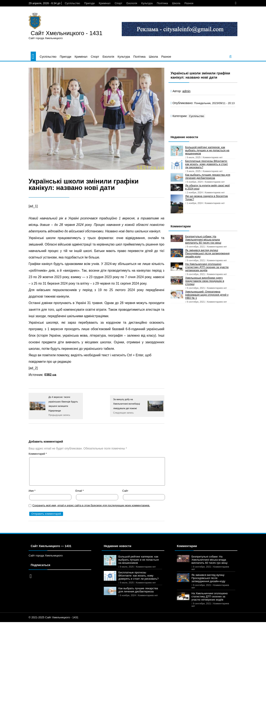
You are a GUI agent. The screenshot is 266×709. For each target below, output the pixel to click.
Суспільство (72, 3)
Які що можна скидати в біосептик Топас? (206, 198)
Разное (189, 3)
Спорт (118, 3)
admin (186, 91)
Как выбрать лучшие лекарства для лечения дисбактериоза (207, 176)
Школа (176, 3)
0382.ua (50, 375)
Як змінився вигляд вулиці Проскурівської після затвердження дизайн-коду (207, 253)
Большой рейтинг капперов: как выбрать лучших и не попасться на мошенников (207, 150)
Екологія (132, 3)
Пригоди (89, 3)
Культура (147, 3)
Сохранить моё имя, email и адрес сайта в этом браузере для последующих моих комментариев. (91, 505)
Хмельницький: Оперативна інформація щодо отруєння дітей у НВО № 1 (206, 294)
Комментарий (38, 453)
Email (79, 490)
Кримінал (104, 3)
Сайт (125, 490)
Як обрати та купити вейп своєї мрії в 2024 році (207, 187)
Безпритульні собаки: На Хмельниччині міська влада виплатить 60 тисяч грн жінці (203, 239)
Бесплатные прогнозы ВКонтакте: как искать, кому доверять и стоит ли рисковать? (206, 164)
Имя (32, 490)
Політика (162, 3)
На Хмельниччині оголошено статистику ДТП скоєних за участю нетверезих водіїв (207, 267)
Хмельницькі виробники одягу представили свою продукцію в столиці (204, 281)
